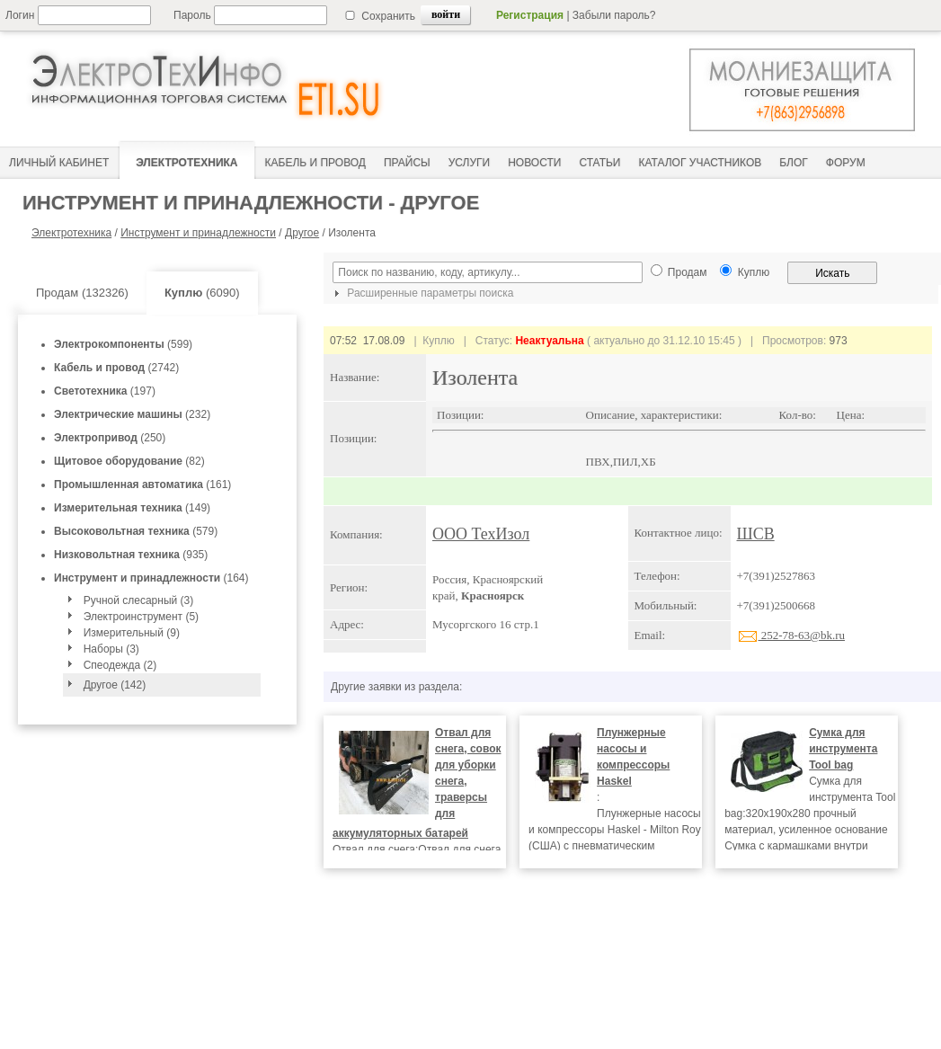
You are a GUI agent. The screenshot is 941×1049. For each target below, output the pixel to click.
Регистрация (530, 15)
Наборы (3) (111, 649)
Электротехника (71, 233)
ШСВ (756, 534)
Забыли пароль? (614, 15)
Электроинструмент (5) (141, 616)
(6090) (202, 292)
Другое (302, 233)
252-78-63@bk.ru (791, 635)
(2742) (116, 367)
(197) (104, 391)
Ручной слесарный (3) (139, 600)
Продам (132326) (82, 292)
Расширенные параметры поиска (421, 293)
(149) (132, 508)
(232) (132, 414)
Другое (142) (115, 685)
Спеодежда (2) (120, 665)
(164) (151, 578)
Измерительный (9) (132, 633)
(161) (142, 484)
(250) (109, 437)
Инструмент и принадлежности (198, 233)
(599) (123, 344)
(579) (135, 531)
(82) (129, 461)
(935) (131, 554)
